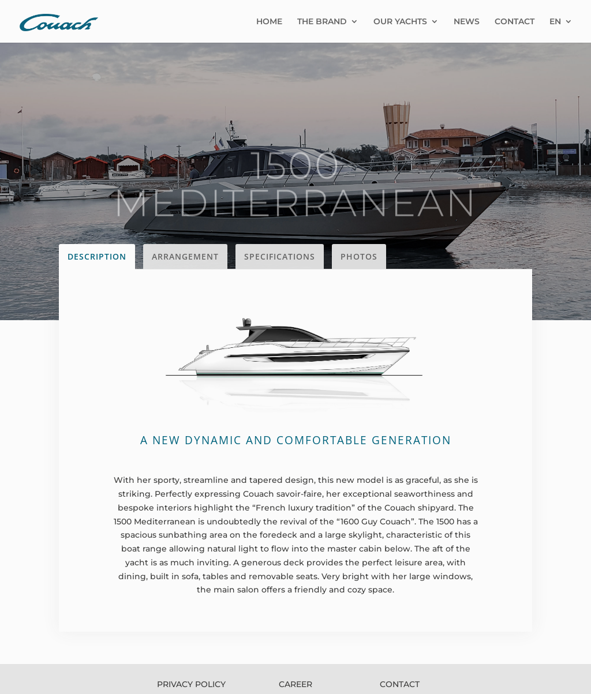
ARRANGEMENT (185, 256)
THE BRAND (322, 22)
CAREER (295, 684)
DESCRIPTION (97, 256)
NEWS (467, 22)
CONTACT (514, 22)
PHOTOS (359, 256)
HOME (269, 22)
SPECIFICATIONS (279, 256)
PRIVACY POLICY (191, 684)
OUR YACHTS (400, 22)
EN (555, 22)
